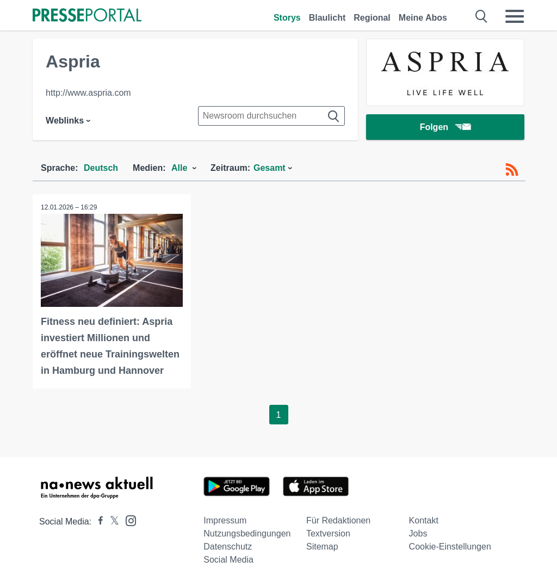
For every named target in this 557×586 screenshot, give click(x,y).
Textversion (328, 533)
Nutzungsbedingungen (246, 533)
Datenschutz (227, 546)
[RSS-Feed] (512, 170)
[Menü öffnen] (514, 16)
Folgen (445, 127)
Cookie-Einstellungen (450, 546)
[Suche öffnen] (481, 16)
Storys (287, 17)
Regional (372, 17)
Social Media (228, 559)
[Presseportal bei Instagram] (127, 520)
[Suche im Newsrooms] (271, 116)
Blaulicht (327, 17)
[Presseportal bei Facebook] (97, 521)
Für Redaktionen (338, 520)
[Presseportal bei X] (111, 521)
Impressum (224, 520)
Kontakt (423, 520)
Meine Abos (423, 17)
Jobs (418, 533)
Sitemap (322, 546)
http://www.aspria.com (88, 92)
